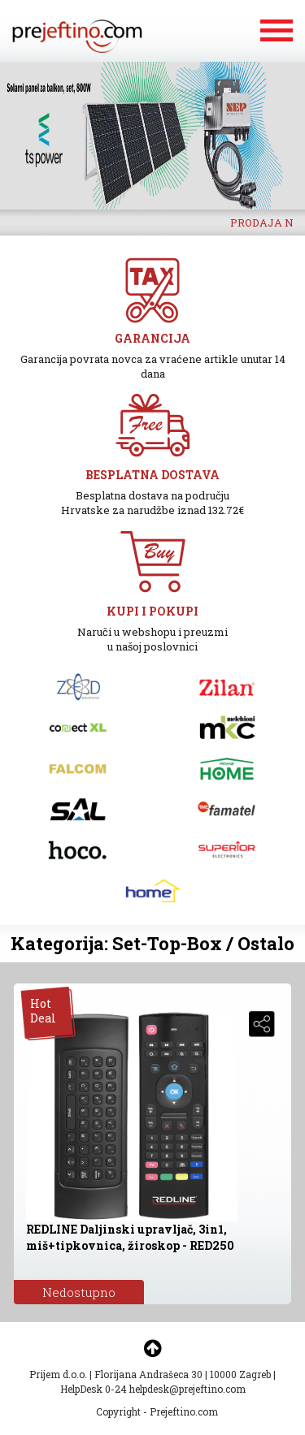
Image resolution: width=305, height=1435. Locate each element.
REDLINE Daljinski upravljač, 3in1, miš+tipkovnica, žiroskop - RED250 (130, 1237)
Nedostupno (78, 1292)
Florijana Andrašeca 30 (148, 1374)
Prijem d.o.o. (58, 1374)
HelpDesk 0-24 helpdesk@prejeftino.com (153, 1388)
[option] (152, 136)
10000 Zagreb (240, 1374)
